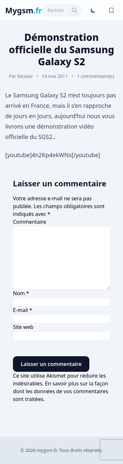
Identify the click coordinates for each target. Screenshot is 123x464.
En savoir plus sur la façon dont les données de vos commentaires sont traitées (60, 391)
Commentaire (29, 221)
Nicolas (25, 76)
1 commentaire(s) (95, 76)
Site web (23, 327)
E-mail (22, 310)
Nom (21, 293)
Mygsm (23, 10)
